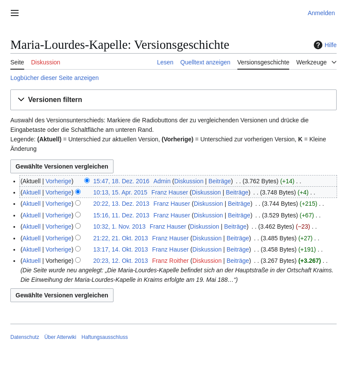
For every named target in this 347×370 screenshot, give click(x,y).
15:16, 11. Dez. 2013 (121, 215)
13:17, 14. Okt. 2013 (120, 249)
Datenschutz (24, 337)
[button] (173, 100)
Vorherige (59, 181)
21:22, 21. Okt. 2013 (120, 238)
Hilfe (324, 45)
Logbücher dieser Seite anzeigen (54, 77)
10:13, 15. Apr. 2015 (120, 192)
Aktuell (31, 192)
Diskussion (189, 181)
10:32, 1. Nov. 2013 (119, 226)
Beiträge (219, 181)
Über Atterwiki (60, 337)
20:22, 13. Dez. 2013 (121, 203)
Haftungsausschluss (105, 337)
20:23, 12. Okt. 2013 (120, 260)
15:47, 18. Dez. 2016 (121, 181)
